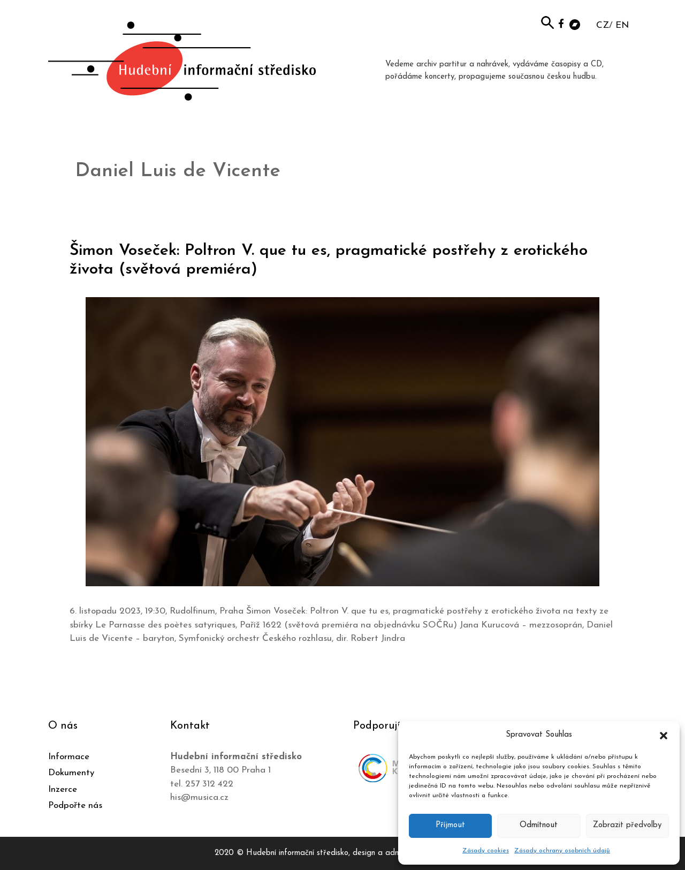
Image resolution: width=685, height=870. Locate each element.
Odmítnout (539, 825)
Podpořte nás (75, 805)
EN (622, 25)
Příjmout (450, 825)
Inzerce (62, 789)
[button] (663, 735)
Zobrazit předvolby (627, 825)
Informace (68, 756)
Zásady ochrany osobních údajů (562, 851)
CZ (602, 25)
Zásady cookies (485, 851)
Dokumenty (71, 772)
